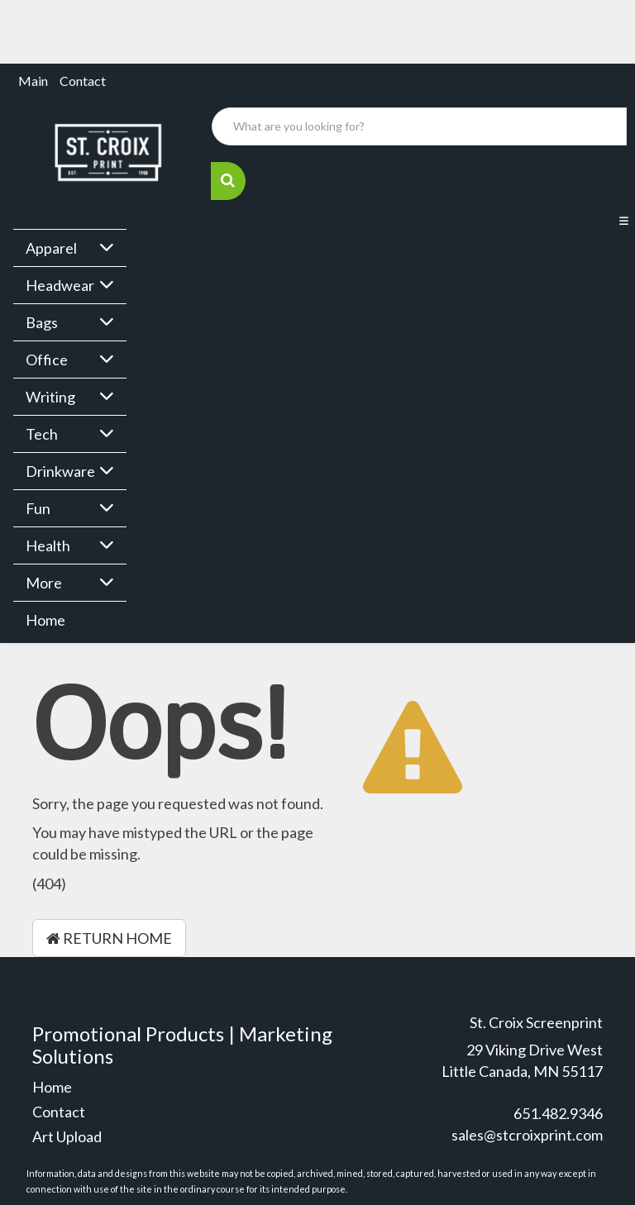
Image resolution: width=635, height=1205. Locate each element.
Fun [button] (38, 508)
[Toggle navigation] (623, 221)
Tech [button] (42, 434)
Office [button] (47, 359)
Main (33, 80)
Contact (83, 80)
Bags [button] (42, 322)
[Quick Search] (419, 126)
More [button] (44, 583)
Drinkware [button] (60, 471)
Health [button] (48, 545)
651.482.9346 (558, 1113)
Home (45, 620)
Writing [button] (50, 397)
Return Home (109, 938)
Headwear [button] (60, 285)
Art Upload (67, 1136)
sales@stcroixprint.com (527, 1135)
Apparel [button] (51, 248)
